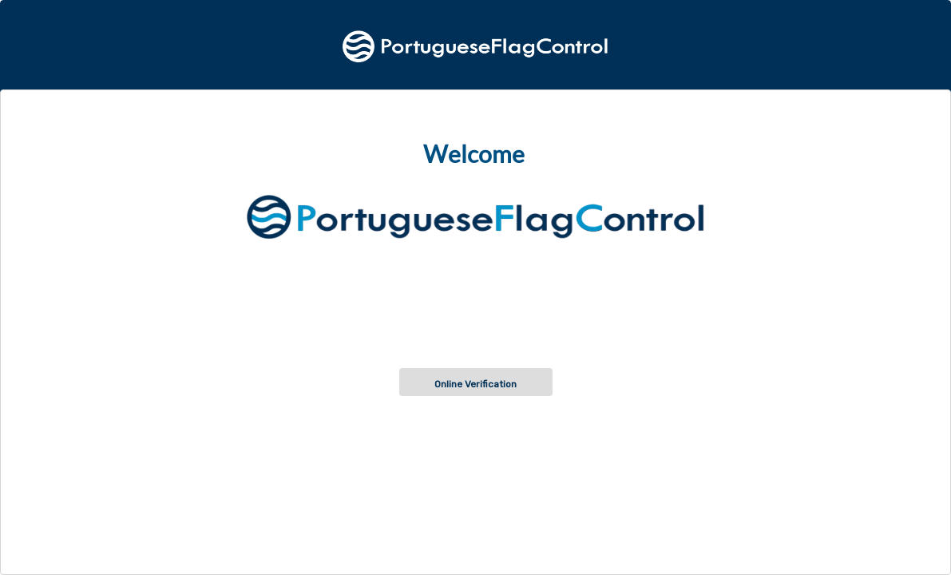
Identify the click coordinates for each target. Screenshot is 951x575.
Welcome (474, 154)
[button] (476, 382)
